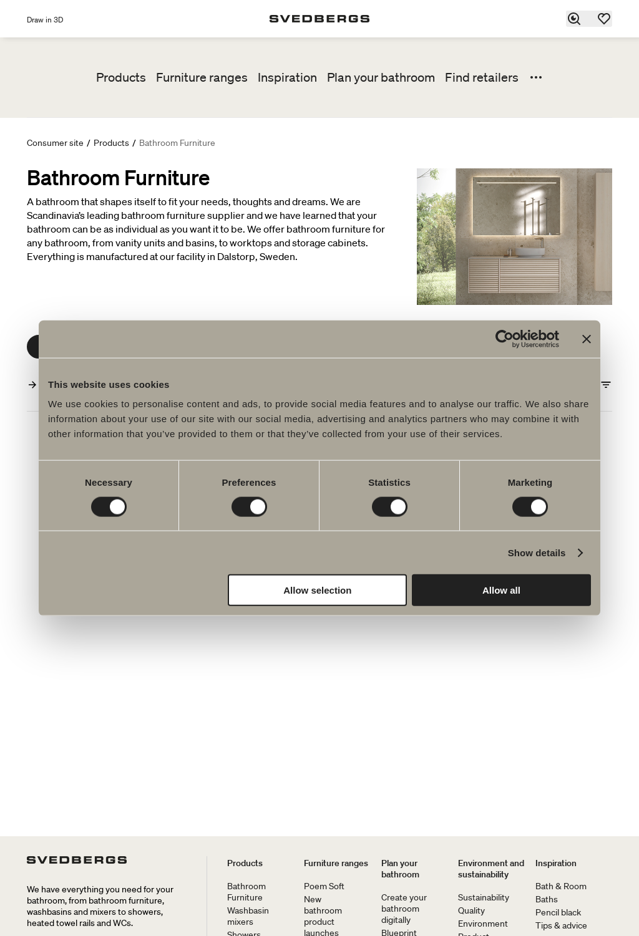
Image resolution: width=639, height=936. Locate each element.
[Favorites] (604, 18)
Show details (537, 552)
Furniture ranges (202, 77)
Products (121, 77)
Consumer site (55, 142)
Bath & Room (561, 886)
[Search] (574, 18)
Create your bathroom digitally (404, 908)
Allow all (501, 590)
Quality (471, 910)
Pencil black (558, 912)
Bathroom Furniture (246, 892)
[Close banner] (586, 338)
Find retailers (482, 77)
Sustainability (483, 897)
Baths (546, 899)
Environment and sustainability (491, 868)
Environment (483, 923)
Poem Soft (324, 886)
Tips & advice (561, 925)
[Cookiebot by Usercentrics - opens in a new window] (504, 338)
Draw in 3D (45, 19)
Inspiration (287, 77)
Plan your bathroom (381, 77)
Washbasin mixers (248, 916)
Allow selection (317, 590)
